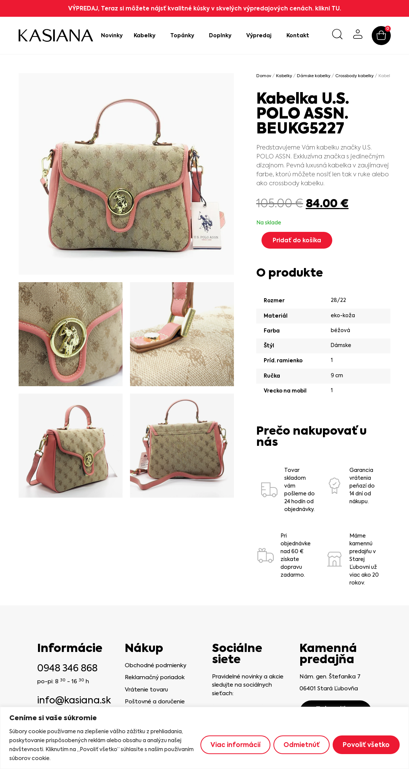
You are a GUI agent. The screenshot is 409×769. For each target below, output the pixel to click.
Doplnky (222, 35)
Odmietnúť (301, 744)
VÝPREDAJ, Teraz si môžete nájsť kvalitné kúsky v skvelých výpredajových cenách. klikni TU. (204, 8)
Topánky (184, 35)
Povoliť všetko (366, 744)
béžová (340, 330)
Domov (263, 76)
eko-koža (343, 315)
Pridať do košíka (297, 240)
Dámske (341, 345)
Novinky (112, 35)
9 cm (337, 375)
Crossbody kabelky (354, 76)
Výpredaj (260, 35)
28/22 (338, 300)
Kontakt (297, 35)
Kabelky (146, 35)
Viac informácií (235, 744)
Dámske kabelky (313, 76)
